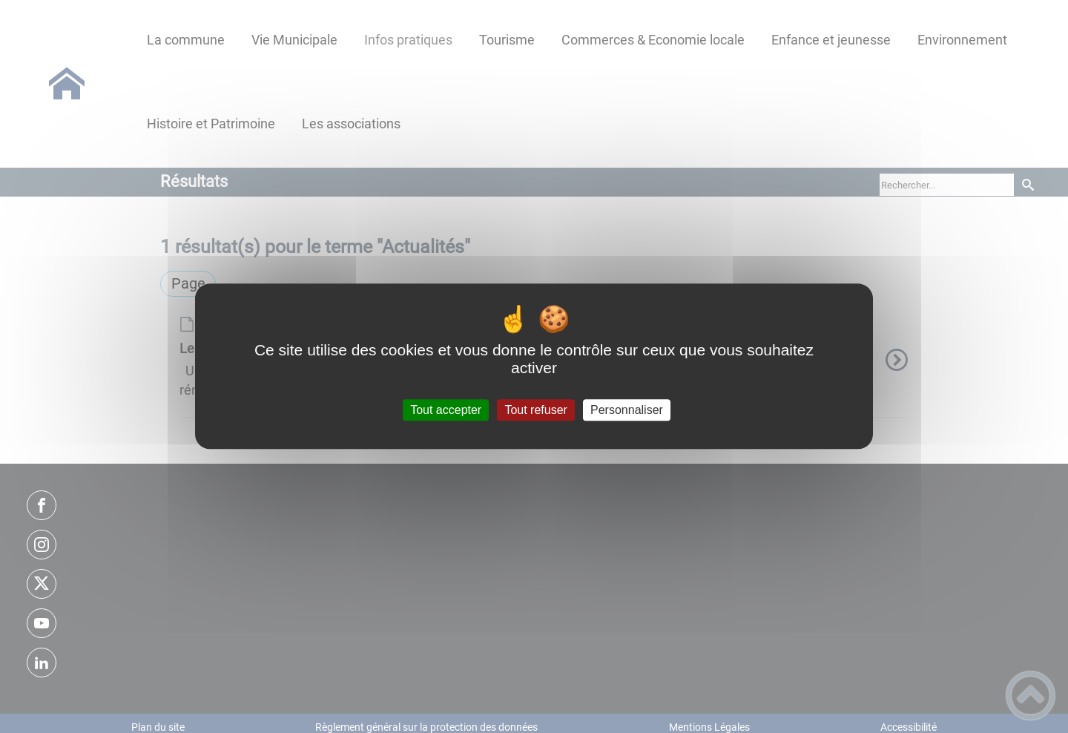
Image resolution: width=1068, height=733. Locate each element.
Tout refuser (535, 410)
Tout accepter (445, 410)
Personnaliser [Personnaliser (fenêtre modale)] (626, 410)
